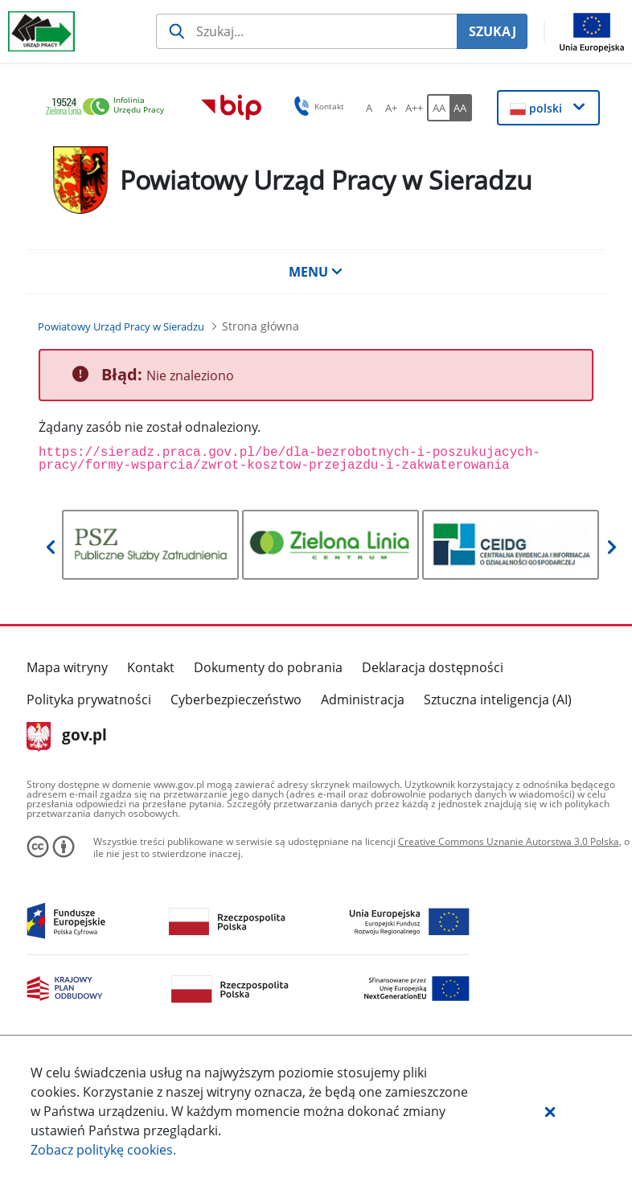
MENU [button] (316, 272)
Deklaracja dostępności (432, 667)
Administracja (362, 699)
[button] (550, 1111)
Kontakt (150, 667)
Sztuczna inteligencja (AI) (498, 699)
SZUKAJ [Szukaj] (492, 31)
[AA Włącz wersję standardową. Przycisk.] (438, 107)
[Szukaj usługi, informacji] (306, 31)
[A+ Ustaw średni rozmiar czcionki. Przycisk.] (391, 107)
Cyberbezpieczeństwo (236, 699)
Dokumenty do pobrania (268, 667)
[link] (109, 107)
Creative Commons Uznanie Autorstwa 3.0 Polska (508, 841)
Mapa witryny (67, 667)
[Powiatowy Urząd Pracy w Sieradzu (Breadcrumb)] (121, 326)
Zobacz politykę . (103, 1150)
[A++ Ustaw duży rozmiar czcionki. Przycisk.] (414, 107)
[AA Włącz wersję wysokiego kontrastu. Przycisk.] (460, 107)
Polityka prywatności (89, 699)
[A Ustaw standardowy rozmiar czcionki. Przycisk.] (369, 107)
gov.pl (67, 736)
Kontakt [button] (316, 106)
